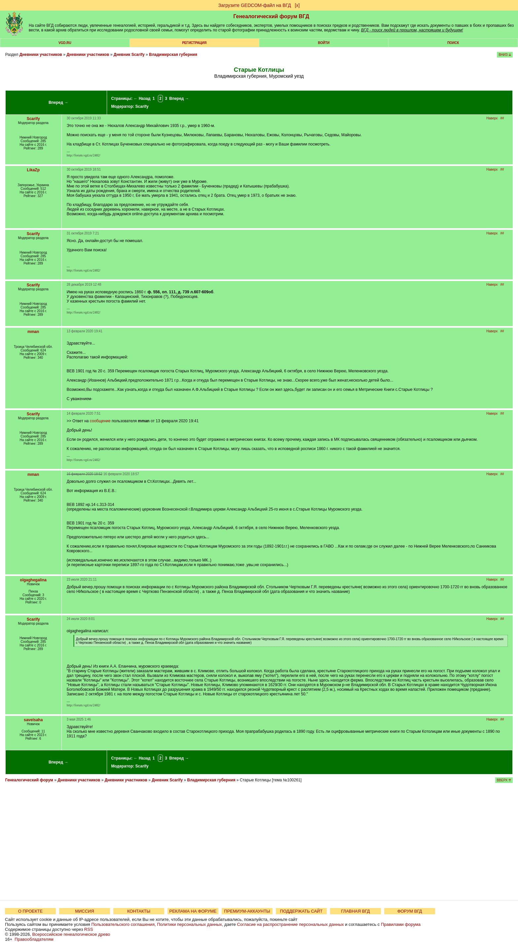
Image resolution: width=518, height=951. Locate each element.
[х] (297, 5)
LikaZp (33, 170)
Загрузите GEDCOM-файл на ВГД (254, 5)
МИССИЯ (84, 911)
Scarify (142, 106)
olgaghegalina (33, 580)
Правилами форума (401, 924)
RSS (88, 929)
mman (33, 331)
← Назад (142, 98)
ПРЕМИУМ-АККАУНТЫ (247, 911)
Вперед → (58, 102)
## (502, 118)
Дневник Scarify (129, 54)
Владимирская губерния (173, 54)
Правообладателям (34, 939)
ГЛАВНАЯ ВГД (355, 911)
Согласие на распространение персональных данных (290, 924)
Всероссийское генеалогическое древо (71, 934)
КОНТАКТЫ (138, 911)
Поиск (453, 43)
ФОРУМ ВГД (409, 911)
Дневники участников (40, 54)
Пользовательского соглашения (123, 924)
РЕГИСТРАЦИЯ (194, 43)
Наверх (492, 118)
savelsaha (33, 720)
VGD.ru (64, 43)
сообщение (100, 421)
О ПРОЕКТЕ (30, 911)
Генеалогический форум (29, 780)
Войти (323, 43)
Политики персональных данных (189, 924)
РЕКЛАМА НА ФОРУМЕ (192, 911)
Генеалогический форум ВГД (271, 16)
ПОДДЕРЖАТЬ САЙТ (301, 911)
